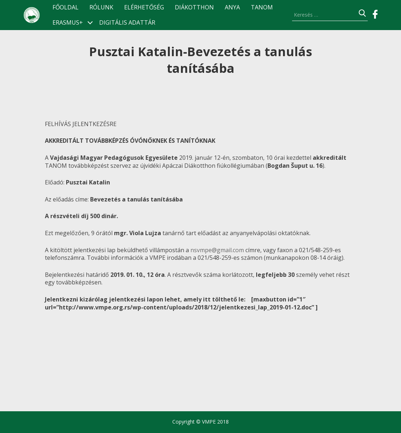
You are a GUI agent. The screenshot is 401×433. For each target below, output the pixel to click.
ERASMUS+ (67, 22)
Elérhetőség (144, 7)
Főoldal (65, 7)
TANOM (262, 7)
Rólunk (101, 7)
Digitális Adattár (127, 22)
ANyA (232, 7)
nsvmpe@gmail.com (217, 250)
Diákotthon (194, 7)
